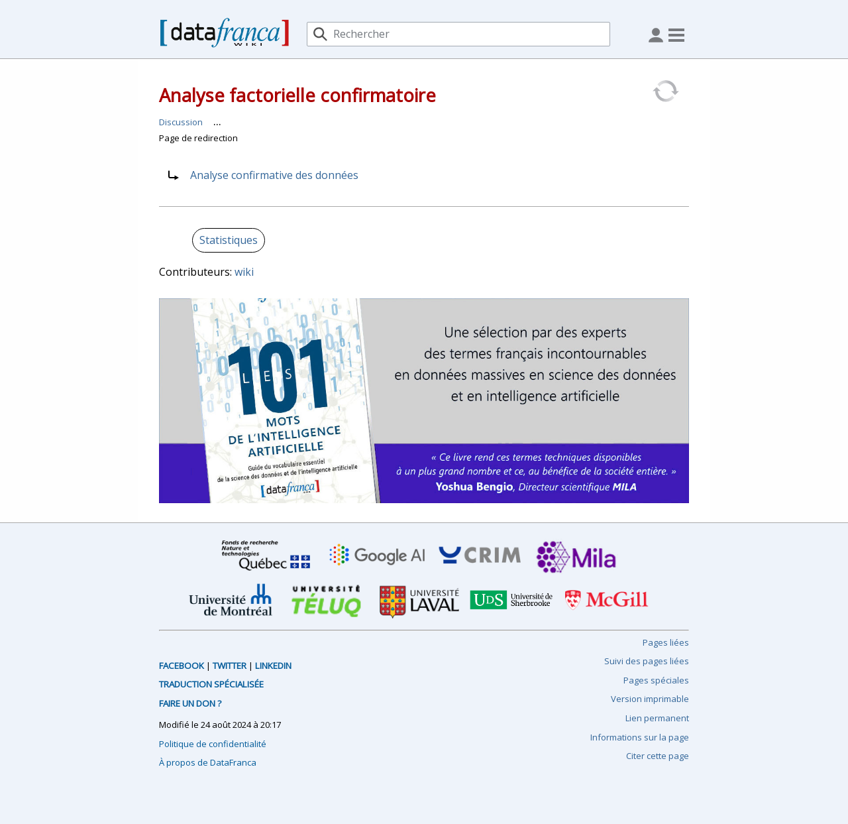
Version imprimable (650, 699)
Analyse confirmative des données (274, 175)
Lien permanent (657, 718)
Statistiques (228, 240)
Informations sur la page (639, 737)
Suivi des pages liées (646, 661)
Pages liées (666, 642)
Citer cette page (657, 756)
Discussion (181, 122)
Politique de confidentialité (212, 744)
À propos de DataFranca (207, 762)
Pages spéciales (656, 680)
